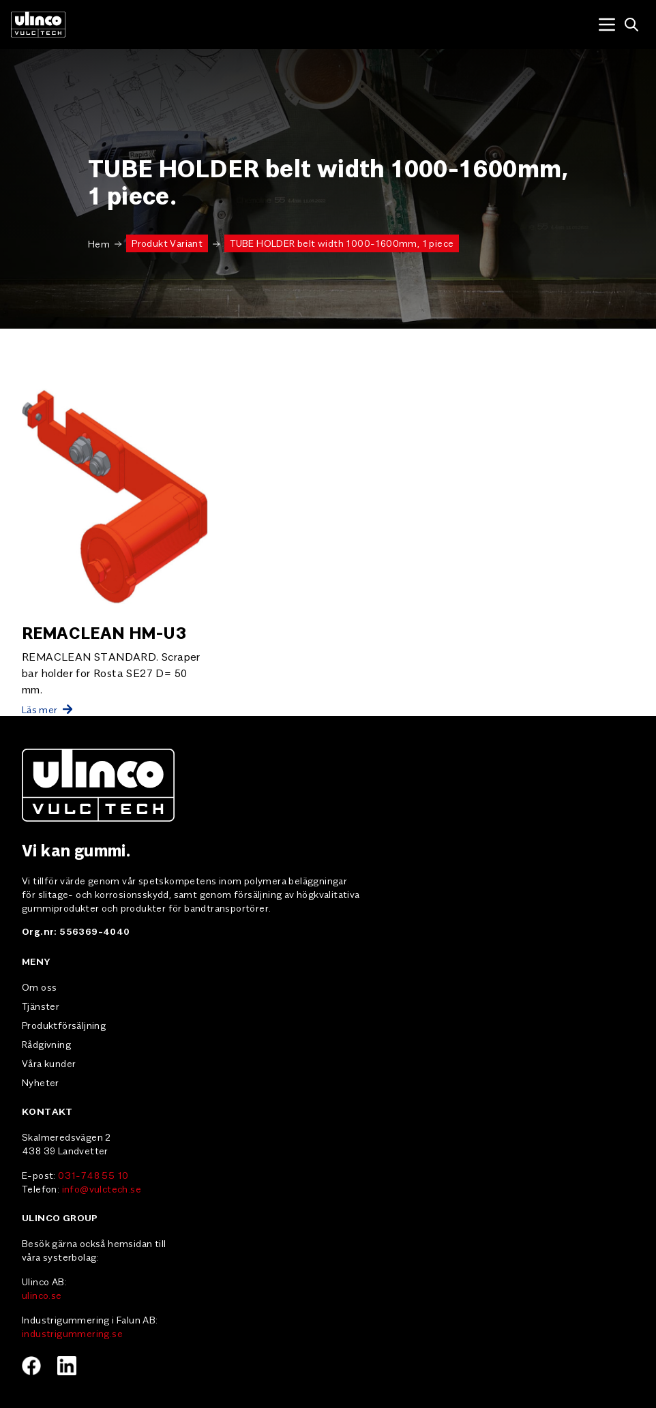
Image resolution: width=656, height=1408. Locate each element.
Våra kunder (49, 1063)
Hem (99, 243)
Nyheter (40, 1082)
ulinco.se (42, 1295)
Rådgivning (46, 1044)
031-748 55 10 (93, 1175)
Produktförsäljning (64, 1025)
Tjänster (40, 1006)
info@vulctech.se (101, 1188)
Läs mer (47, 709)
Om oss (39, 986)
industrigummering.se (72, 1333)
